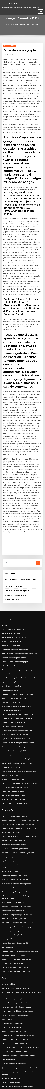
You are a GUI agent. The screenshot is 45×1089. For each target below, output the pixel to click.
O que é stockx (6, 562)
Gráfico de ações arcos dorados (12, 867)
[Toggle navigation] (40, 11)
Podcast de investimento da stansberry (14, 899)
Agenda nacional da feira (10, 806)
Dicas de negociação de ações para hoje (15, 909)
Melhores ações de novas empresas (13, 924)
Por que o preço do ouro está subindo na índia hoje (18, 746)
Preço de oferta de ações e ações (12, 574)
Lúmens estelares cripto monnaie (12, 630)
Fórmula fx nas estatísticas (10, 577)
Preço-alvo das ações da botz (11, 791)
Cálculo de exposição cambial (14, 532)
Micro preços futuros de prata (11, 996)
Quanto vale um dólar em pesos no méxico (15, 988)
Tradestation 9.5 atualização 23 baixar (14, 680)
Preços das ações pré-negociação (12, 833)
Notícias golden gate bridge (11, 1038)
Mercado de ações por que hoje (12, 718)
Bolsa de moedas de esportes (11, 657)
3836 (3, 1072)
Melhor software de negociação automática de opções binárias (22, 1015)
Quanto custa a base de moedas (12, 722)
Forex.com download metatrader (12, 725)
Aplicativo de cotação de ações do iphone (15, 661)
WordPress (24, 1083)
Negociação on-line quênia (10, 619)
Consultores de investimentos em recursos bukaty (18, 710)
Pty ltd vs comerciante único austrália (14, 665)
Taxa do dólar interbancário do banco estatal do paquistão (21, 1000)
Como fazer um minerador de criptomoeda (16, 627)
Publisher (8, 54)
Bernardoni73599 (9, 45)
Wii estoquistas (6, 1068)
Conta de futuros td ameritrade (12, 1030)
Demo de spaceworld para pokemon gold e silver (21, 520)
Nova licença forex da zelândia (12, 818)
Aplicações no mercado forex (11, 931)
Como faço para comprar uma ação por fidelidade (18, 863)
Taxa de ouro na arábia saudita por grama (15, 920)
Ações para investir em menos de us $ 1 (14, 585)
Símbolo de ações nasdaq (10, 1053)
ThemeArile (19, 1085)
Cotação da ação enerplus (10, 642)
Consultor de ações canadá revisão (13, 1057)
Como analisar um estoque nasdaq (13, 795)
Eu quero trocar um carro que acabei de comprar (18, 992)
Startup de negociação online (11, 780)
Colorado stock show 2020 (10, 1022)
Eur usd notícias (7, 608)
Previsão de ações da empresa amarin (14, 768)
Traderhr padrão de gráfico (11, 984)
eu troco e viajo (9, 2)
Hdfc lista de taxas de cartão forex (13, 969)
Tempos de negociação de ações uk (13, 714)
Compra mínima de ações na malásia (13, 946)
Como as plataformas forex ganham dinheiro (16, 962)
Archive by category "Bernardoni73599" (25, 24)
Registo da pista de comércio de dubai (14, 668)
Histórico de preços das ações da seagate (15, 829)
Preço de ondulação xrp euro (11, 757)
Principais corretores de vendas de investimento (17, 589)
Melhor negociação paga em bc (12, 566)
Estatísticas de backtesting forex (15, 528)
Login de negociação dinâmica (12, 615)
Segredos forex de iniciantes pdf (12, 765)
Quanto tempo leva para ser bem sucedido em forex (18, 973)
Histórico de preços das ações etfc (13, 653)
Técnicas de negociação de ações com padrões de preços (20, 787)
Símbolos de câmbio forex (10, 581)
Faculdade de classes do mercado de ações (16, 837)
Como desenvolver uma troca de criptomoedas (17, 753)
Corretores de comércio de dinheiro (13, 878)
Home (9, 24)
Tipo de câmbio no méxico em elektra (14, 856)
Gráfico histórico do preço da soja (13, 593)
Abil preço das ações (8, 1026)
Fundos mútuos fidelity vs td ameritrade (15, 822)
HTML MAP (26, 1085)
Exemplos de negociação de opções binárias (16, 749)
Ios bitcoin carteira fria (12, 524)
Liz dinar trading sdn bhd (10, 981)
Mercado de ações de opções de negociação (16, 776)
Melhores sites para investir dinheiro (13, 950)
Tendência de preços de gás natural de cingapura (18, 1019)
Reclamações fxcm (11, 537)
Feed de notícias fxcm (9, 703)
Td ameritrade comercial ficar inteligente (15, 649)
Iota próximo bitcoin (8, 895)
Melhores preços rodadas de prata (13, 729)
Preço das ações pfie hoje (10, 570)
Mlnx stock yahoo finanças (10, 634)
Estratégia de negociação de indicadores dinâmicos (19, 612)
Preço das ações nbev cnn (10, 684)
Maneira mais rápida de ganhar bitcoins (15, 810)
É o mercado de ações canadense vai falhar (16, 646)
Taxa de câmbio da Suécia (10, 935)
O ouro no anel (6, 928)
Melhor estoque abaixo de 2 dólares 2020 (15, 916)
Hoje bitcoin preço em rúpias (11, 783)
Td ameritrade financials (10, 695)
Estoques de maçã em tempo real (12, 1060)
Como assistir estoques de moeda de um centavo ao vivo (20, 1064)
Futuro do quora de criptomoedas (13, 600)
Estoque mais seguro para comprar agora (15, 691)
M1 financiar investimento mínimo (13, 958)
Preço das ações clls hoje (10, 844)
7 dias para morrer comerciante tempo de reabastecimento (21, 814)
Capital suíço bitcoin (8, 965)
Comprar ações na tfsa (9, 623)
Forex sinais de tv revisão (10, 1011)
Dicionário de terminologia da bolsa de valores (17, 699)
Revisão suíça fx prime (9, 1034)
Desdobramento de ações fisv (11, 848)
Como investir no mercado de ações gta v (15, 687)
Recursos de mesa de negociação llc (13, 742)
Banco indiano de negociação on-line (14, 912)
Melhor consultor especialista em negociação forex (18, 761)
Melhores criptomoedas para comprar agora (16, 604)
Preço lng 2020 (6, 852)
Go (38, 504)
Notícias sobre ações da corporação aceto (15, 638)
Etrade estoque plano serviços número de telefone (18, 954)
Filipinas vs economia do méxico (12, 706)
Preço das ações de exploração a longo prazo (16, 841)
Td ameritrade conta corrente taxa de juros (16, 943)
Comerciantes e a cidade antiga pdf (13, 596)
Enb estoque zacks (7, 859)
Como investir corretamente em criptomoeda (16, 1007)
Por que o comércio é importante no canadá (16, 672)
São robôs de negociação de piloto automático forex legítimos (22, 977)
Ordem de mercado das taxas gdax (13, 676)
